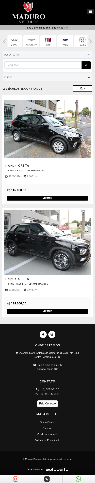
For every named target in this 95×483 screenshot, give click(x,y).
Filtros (8, 77)
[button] (4, 41)
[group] (14, 41)
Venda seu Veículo (47, 434)
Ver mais (47, 198)
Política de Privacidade (47, 440)
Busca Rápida (12, 55)
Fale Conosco (47, 403)
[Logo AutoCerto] (56, 469)
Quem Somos (47, 422)
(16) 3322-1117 (47, 389)
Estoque (47, 428)
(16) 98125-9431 (48, 394)
